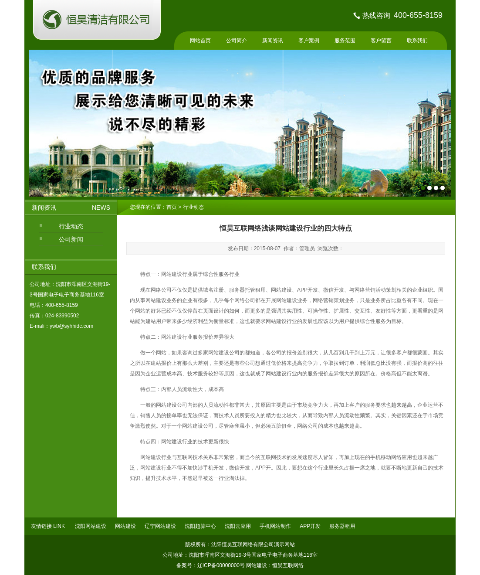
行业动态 (71, 226)
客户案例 (308, 40)
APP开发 (310, 526)
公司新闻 (71, 239)
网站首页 (200, 40)
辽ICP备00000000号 (221, 565)
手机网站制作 (275, 526)
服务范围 (345, 40)
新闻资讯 (272, 40)
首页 (172, 207)
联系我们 (417, 40)
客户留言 (381, 40)
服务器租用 (342, 526)
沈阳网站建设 (90, 526)
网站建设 (125, 526)
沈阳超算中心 (200, 526)
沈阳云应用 (238, 526)
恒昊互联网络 (288, 565)
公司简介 (236, 40)
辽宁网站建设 (160, 526)
